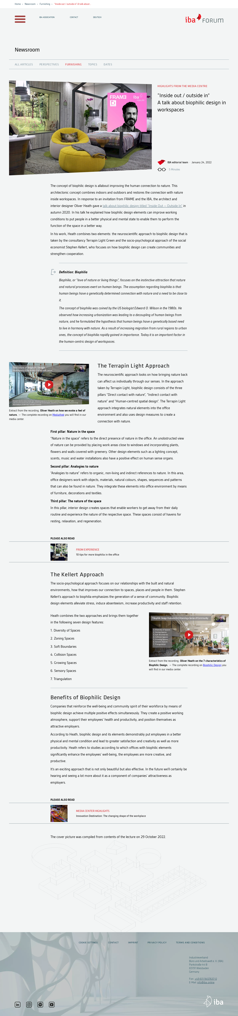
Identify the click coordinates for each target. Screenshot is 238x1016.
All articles (24, 64)
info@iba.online (205, 982)
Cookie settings (88, 942)
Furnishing (45, 4)
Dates (108, 64)
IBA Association (47, 17)
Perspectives (49, 64)
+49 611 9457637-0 (206, 978)
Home (18, 4)
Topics (92, 64)
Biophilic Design (212, 665)
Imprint (133, 942)
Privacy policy (157, 942)
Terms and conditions (190, 942)
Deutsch (97, 17)
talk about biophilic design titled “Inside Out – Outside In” (142, 206)
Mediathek (58, 414)
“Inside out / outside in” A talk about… (72, 4)
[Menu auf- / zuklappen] (19, 19)
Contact (74, 17)
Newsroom (30, 4)
